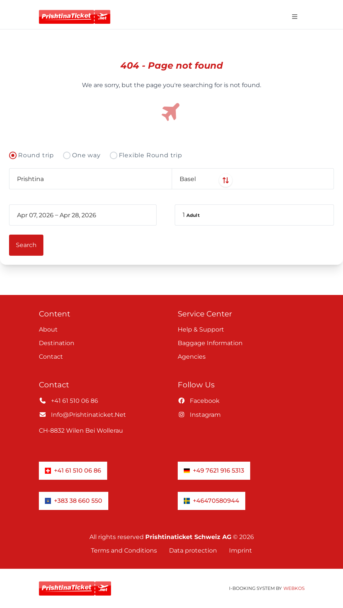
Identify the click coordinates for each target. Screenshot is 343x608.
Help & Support (201, 329)
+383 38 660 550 (73, 500)
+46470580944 (211, 500)
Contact (51, 356)
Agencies (192, 356)
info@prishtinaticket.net (82, 414)
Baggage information (210, 343)
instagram (199, 414)
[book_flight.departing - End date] (92, 215)
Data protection (193, 550)
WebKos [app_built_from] (294, 588)
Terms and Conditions (124, 550)
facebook (199, 400)
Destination (56, 343)
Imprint (240, 550)
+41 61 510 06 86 (68, 400)
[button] (254, 215)
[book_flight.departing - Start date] (35, 215)
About (48, 329)
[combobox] (90, 178)
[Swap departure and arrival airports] (171, 180)
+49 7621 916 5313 (214, 470)
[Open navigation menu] (294, 17)
